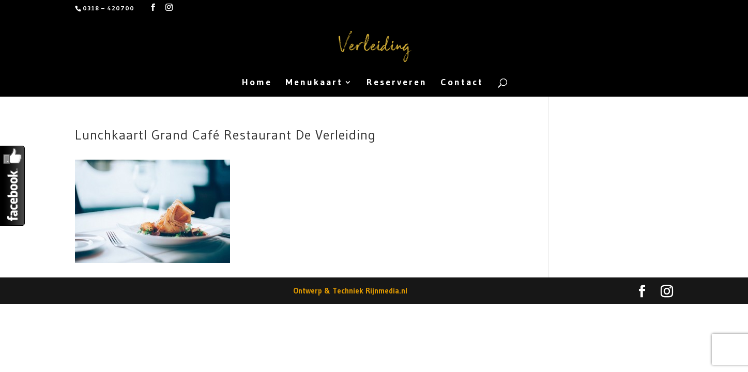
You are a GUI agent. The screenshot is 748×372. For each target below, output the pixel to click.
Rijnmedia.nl (386, 291)
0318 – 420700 (108, 8)
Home (257, 83)
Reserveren (397, 83)
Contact (461, 83)
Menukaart (314, 83)
